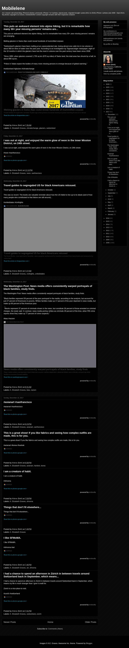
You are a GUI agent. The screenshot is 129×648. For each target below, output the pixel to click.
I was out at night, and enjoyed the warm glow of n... (113, 130)
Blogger (89, 643)
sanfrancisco (37, 173)
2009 (108, 240)
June (110, 199)
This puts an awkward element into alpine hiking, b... (112, 120)
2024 (108, 90)
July (109, 196)
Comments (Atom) (55, 629)
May (109, 202)
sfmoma (30, 501)
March (110, 208)
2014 (108, 224)
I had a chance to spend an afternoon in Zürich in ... (113, 183)
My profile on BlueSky (111, 44)
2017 (108, 112)
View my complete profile (112, 74)
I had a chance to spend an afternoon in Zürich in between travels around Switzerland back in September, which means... (46, 575)
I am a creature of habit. (17, 471)
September (112, 193)
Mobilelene (13, 8)
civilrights (30, 274)
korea (43, 466)
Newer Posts (10, 622)
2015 (108, 221)
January (111, 214)
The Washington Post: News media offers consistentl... (113, 148)
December (111, 114)
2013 (108, 227)
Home (50, 622)
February (111, 211)
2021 (108, 99)
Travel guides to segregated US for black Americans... (113, 139)
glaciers (42, 128)
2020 (108, 102)
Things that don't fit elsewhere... (22, 507)
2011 (108, 233)
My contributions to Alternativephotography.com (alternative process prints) (113, 33)
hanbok (37, 466)
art (28, 568)
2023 (108, 93)
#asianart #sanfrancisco (18, 402)
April (109, 205)
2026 (108, 84)
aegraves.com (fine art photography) (111, 26)
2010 (108, 237)
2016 (108, 218)
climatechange (32, 128)
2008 (108, 243)
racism (33, 390)
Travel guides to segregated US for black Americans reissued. (40, 185)
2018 (108, 109)
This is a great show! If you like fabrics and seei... (113, 161)
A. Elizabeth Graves (18, 128)
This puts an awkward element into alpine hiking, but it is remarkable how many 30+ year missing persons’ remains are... (47, 28)
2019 (108, 106)
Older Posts (90, 622)
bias (28, 390)
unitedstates (40, 274)
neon (29, 173)
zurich (39, 614)
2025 (108, 87)
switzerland (50, 128)
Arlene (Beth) (111, 64)
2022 (108, 96)
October (111, 190)
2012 (108, 230)
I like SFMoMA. (12, 537)
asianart (30, 427)
